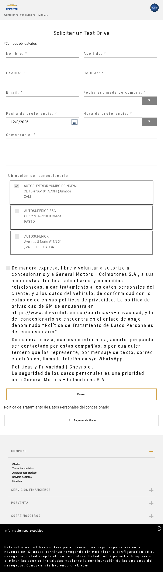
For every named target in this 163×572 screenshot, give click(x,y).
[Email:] (42, 100)
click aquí (79, 565)
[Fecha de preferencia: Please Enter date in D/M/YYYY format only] (42, 122)
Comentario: (19, 134)
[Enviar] (81, 394)
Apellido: (93, 53)
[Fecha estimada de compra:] (120, 100)
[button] (74, 121)
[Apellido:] (120, 61)
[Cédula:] (42, 81)
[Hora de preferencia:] (120, 122)
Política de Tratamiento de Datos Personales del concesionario (56, 407)
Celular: (92, 73)
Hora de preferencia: (106, 113)
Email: (12, 92)
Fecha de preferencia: (29, 113)
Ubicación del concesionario (38, 175)
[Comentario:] (81, 152)
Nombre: (15, 53)
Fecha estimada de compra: (113, 92)
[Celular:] (120, 81)
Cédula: (14, 73)
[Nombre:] (42, 61)
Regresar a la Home (82, 420)
